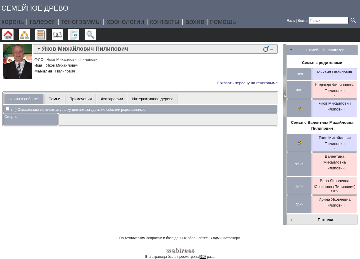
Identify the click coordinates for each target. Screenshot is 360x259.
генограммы (81, 21)
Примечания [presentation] (80, 99)
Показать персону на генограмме (247, 83)
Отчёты (79, 35)
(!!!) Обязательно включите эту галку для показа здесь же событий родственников (75, 110)
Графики (29, 35)
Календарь (62, 35)
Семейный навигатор (326, 50)
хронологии (125, 21)
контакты (164, 21)
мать (299, 90)
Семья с (322, 125)
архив (194, 21)
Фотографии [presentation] (112, 99)
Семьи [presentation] (54, 99)
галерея (43, 21)
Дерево (13, 35)
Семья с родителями (322, 62)
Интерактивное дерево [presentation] (153, 99)
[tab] (155, 49)
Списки (46, 35)
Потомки (325, 219)
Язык (291, 21)
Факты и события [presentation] (24, 99)
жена (299, 164)
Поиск (95, 35)
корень (12, 21)
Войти (303, 21)
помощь (223, 21)
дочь (299, 186)
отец (299, 74)
